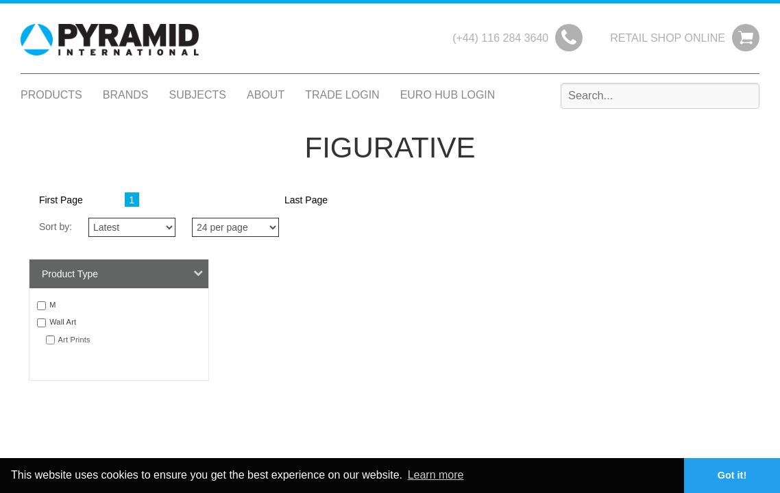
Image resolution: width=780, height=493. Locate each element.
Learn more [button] (436, 475)
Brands (126, 95)
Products (51, 95)
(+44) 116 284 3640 (500, 38)
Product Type (123, 273)
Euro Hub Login (448, 95)
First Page (61, 199)
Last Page (306, 199)
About (265, 95)
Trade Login (342, 95)
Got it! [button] (732, 475)
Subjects (197, 95)
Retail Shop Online (667, 38)
